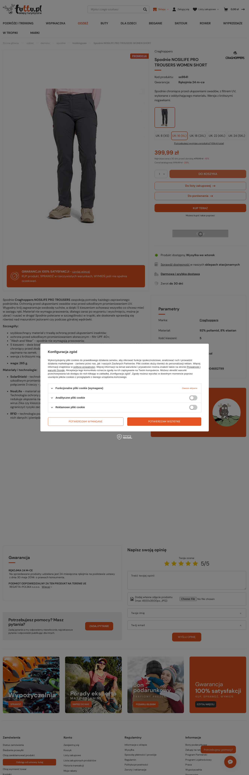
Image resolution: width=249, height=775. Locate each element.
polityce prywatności (84, 367)
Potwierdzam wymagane (86, 421)
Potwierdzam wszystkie (164, 421)
